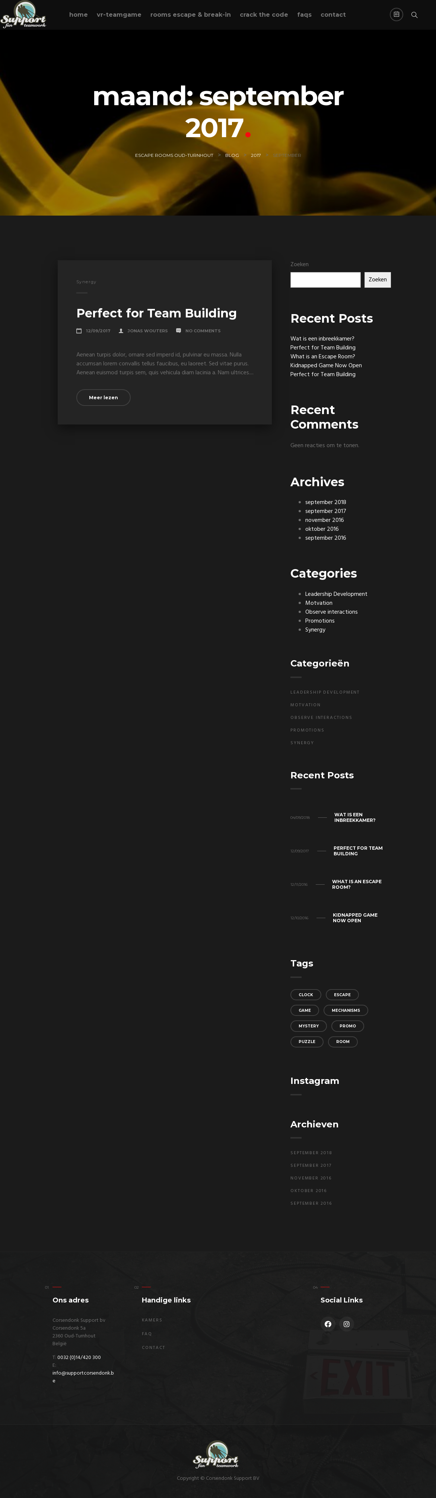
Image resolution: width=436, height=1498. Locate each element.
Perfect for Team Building (156, 313)
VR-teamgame (119, 14)
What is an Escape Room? (322, 357)
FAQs (304, 14)
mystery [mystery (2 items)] (309, 1026)
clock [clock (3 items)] (306, 994)
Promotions (320, 621)
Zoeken (299, 264)
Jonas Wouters (148, 330)
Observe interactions (331, 612)
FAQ (147, 1334)
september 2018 (325, 502)
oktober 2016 (322, 529)
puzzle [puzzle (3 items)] (307, 1041)
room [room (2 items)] (343, 1041)
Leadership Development (336, 594)
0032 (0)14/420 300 (79, 1357)
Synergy (86, 281)
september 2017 (325, 511)
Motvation (318, 603)
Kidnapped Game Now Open (326, 366)
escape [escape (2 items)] (342, 994)
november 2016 (324, 520)
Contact (333, 14)
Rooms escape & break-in (190, 14)
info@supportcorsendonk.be (83, 1377)
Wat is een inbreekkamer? (322, 339)
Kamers (152, 1320)
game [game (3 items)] (305, 1010)
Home (78, 14)
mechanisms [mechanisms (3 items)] (346, 1010)
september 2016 (325, 538)
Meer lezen (103, 397)
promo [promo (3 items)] (348, 1026)
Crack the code (264, 14)
